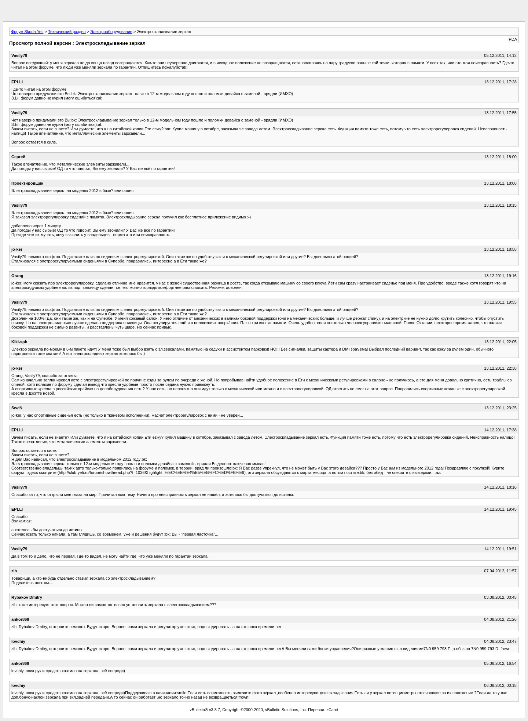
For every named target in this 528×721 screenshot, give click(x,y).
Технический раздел (67, 31)
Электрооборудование (111, 31)
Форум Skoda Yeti (27, 31)
